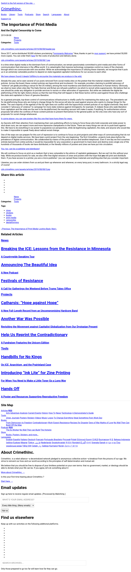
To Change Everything (63, 418)
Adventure (14, 413)
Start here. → (7, 481)
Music (44, 418)
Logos (50, 418)
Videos (38, 418)
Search (46, 14)
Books (4, 14)
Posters (23, 418)
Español (16, 439)
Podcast (4, 427)
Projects (17, 40)
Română (76, 442)
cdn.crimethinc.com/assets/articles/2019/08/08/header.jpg (28, 49)
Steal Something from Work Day (88, 418)
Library (12, 14)
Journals (15, 418)
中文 (111, 439)
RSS (10, 410)
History (45, 413)
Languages (56, 14)
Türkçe (31, 442)
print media (11, 217)
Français (40, 439)
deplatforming (12, 222)
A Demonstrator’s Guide (83, 413)
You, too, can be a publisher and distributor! (20, 149)
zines (8, 210)
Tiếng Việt (26, 446)
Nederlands (46, 442)
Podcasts (29, 14)
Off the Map (16, 425)
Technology (66, 413)
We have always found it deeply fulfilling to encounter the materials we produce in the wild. (41, 76)
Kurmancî (53, 446)
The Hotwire (46, 430)
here (33, 56)
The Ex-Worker (12, 430)
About (66, 14)
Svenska (95, 442)
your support (100, 53)
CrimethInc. (11, 8)
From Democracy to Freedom (19, 422)
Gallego (45, 446)
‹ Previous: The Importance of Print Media (19, 229)
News (16, 38)
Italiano (24, 439)
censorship (11, 220)
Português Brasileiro (53, 439)
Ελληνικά (81, 439)
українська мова (14, 446)
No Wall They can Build (30, 430)
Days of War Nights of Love (101, 422)
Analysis (24, 413)
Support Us (6, 19)
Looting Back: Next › (48, 229)
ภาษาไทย (116, 442)
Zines (8, 418)
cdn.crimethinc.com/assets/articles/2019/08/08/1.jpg (25, 60)
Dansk (102, 442)
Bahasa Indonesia (122, 439)
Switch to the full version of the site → (18, 3)
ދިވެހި (39, 446)
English (9, 439)
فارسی (37, 442)
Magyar (24, 442)
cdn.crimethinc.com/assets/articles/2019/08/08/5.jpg (25, 169)
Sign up (5, 511)
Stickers (31, 418)
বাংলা (88, 442)
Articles (4, 410)
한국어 (69, 442)
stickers (9, 213)
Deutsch (31, 439)
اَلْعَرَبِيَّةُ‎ (83, 442)
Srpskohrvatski (58, 442)
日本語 (95, 439)
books (9, 215)
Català (35, 446)
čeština (9, 442)
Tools (20, 14)
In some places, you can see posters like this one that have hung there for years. (37, 118)
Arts (8, 413)
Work (50, 422)
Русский (67, 439)
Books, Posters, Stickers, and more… (22, 435)
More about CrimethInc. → (13, 472)
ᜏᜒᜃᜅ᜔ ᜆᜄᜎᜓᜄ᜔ (71, 446)
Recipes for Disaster (79, 422)
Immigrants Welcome (63, 53)
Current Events (34, 413)
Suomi (89, 439)
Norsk (61, 446)
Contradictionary (40, 422)
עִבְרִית (108, 442)
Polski (74, 439)
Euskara (16, 442)
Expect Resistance (61, 422)
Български (104, 439)
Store (38, 14)
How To (52, 413)
